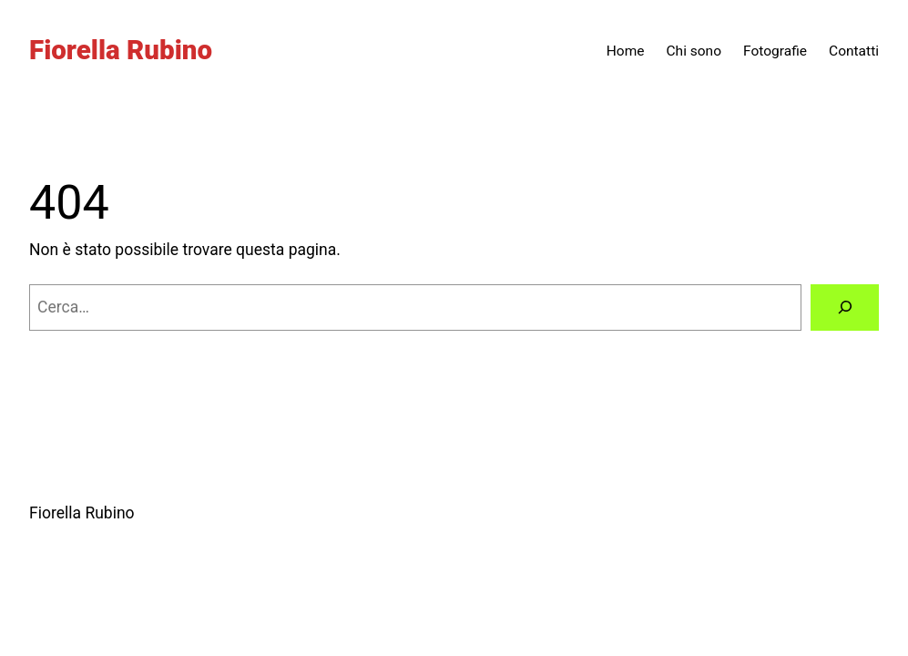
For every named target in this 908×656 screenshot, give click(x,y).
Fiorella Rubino (120, 50)
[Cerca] (845, 307)
